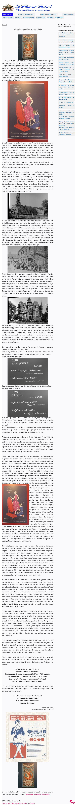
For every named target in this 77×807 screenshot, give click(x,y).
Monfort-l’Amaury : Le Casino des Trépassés (66, 133)
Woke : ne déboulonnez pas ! (48, 14)
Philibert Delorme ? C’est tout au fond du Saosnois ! (66, 63)
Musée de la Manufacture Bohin (38, 794)
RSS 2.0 (32, 803)
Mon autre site (59, 17)
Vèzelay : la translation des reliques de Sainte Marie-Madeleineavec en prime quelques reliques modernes (66, 125)
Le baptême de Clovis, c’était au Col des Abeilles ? (66, 87)
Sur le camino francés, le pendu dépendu (66, 75)
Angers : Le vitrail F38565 (66, 102)
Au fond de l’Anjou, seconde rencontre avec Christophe (66, 34)
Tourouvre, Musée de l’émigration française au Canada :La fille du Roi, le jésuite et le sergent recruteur (66, 114)
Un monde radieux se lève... (26, 14)
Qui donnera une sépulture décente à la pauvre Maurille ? (66, 52)
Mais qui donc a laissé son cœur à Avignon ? (66, 58)
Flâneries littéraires (8, 17)
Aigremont (50, 17)
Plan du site (6, 803)
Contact (25, 803)
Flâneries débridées (68, 14)
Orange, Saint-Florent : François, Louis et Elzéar (66, 81)
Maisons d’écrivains (28, 17)
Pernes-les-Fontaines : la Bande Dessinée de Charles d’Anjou (66, 69)
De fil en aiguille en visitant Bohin (66, 98)
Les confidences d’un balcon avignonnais (66, 46)
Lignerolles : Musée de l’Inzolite (66, 106)
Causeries (18, 17)
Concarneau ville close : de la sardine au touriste (66, 93)
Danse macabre (40, 17)
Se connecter (16, 803)
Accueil (4, 25)
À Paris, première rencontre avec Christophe (66, 41)
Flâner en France (7, 14)
